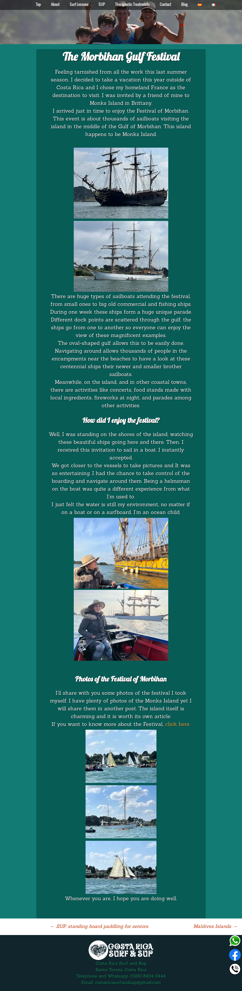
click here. (177, 724)
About (55, 4)
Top (38, 4)
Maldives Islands (215, 926)
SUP (102, 4)
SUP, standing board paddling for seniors (99, 926)
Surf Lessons (79, 4)
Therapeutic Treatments (132, 4)
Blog (184, 4)
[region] (121, 22)
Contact (165, 4)
